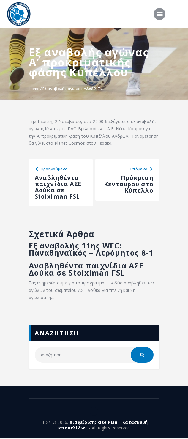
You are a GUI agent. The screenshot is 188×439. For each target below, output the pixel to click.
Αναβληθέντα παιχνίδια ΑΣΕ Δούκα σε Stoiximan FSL (88, 270)
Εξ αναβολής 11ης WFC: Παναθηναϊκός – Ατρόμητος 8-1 (93, 250)
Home (34, 88)
